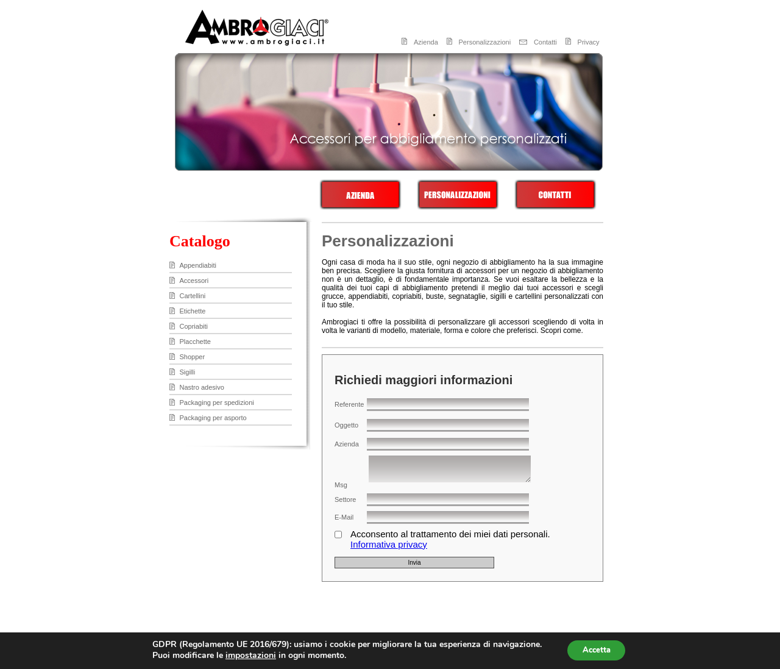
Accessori (194, 280)
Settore (345, 499)
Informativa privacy (388, 544)
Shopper (192, 356)
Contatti (545, 42)
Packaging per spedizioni (217, 402)
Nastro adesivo (202, 387)
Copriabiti (194, 326)
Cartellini (193, 295)
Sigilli (188, 372)
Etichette (193, 311)
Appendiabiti (198, 265)
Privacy (589, 42)
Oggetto (346, 425)
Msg (341, 484)
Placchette (195, 341)
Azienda (426, 42)
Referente (349, 404)
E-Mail (344, 517)
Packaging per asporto (213, 417)
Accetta (596, 650)
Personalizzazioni (485, 42)
